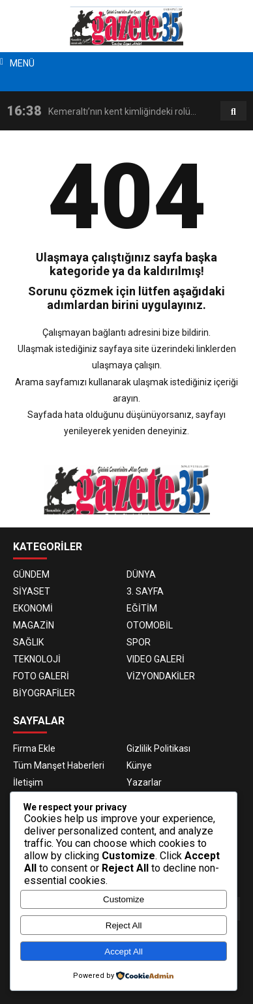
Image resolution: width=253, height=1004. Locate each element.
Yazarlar (144, 782)
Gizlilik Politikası (158, 748)
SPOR (138, 642)
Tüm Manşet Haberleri (58, 765)
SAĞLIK (28, 642)
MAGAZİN (33, 625)
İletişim (28, 782)
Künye (139, 765)
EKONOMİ (33, 608)
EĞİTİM (141, 608)
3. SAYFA (145, 591)
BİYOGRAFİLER (44, 693)
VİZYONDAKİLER (160, 676)
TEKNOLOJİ (37, 659)
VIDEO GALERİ (155, 659)
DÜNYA (141, 574)
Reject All (124, 925)
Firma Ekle (34, 748)
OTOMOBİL (149, 625)
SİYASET (31, 591)
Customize (123, 899)
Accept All (123, 951)
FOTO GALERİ (41, 676)
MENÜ (22, 63)
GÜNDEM (31, 574)
